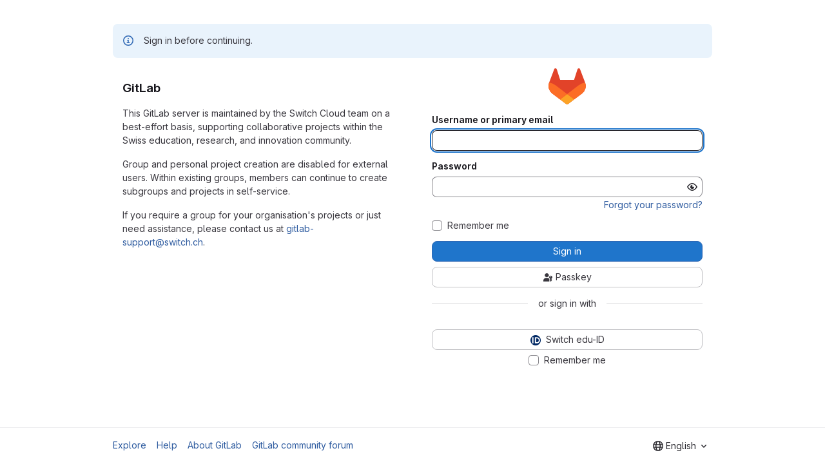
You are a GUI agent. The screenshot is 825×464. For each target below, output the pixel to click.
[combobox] (679, 446)
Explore (129, 445)
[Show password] (692, 187)
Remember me (478, 225)
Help (167, 445)
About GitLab (215, 445)
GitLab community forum (302, 445)
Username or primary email (492, 120)
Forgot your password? (653, 204)
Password (454, 166)
